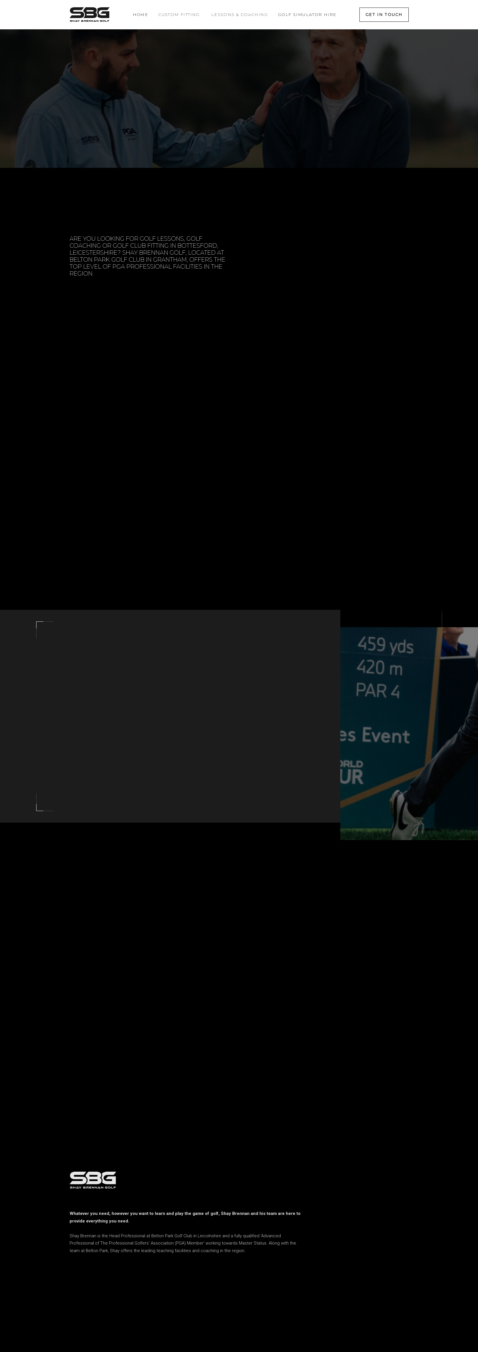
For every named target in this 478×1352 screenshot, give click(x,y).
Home (140, 14)
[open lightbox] (398, 732)
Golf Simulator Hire (307, 14)
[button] (179, 14)
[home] (90, 14)
